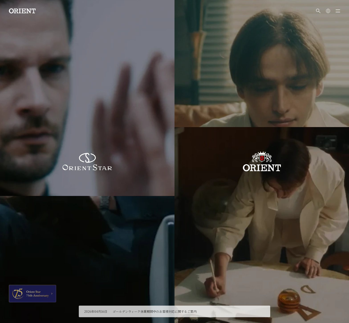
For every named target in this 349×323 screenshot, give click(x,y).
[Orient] (22, 11)
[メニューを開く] (338, 11)
